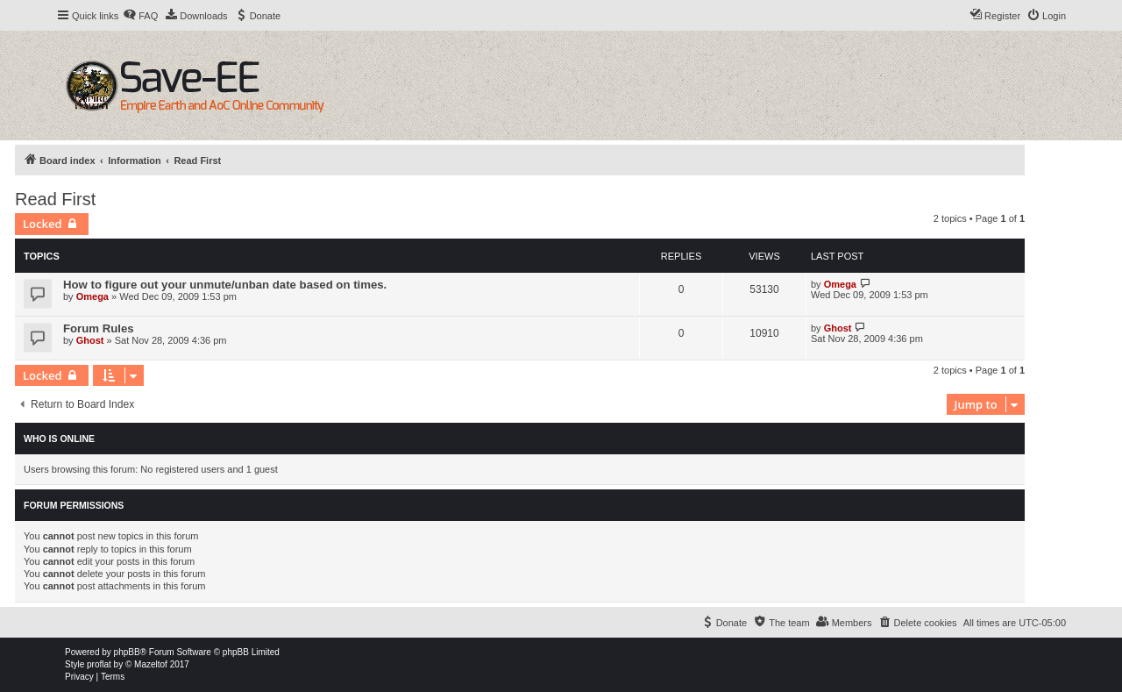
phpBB (127, 652)
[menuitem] (140, 15)
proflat (99, 664)
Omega (92, 296)
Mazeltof (150, 664)
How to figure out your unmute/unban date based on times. (225, 284)
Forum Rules (98, 328)
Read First (55, 199)
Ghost (90, 340)
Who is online (59, 438)
